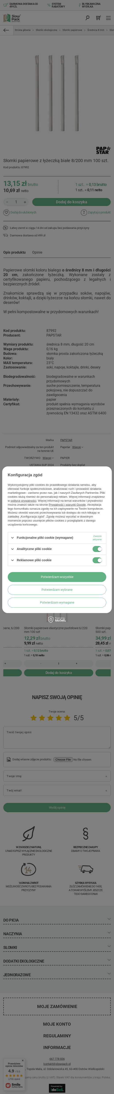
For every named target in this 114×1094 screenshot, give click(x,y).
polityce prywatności (23, 500)
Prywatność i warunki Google (67, 504)
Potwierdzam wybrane (57, 589)
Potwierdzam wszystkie (57, 577)
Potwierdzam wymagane (57, 602)
